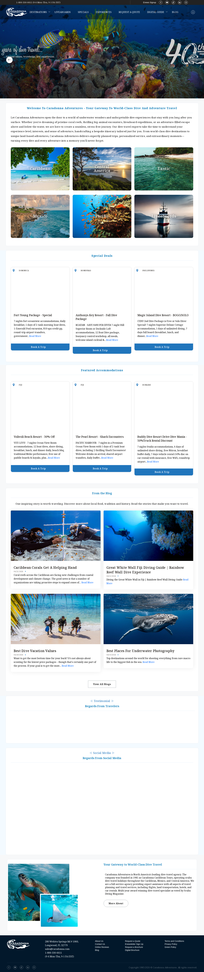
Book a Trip (40, 347)
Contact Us (100, 944)
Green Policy (170, 947)
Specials (83, 12)
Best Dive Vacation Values (35, 650)
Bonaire (146, 385)
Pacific (102, 216)
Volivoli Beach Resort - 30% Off (34, 437)
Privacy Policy (171, 944)
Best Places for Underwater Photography (140, 650)
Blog (175, 12)
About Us (99, 941)
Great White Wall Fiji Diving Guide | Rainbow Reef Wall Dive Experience (145, 569)
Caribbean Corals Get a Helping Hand (45, 567)
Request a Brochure (134, 947)
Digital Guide (155, 12)
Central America (102, 168)
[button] (9, 60)
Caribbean (40, 169)
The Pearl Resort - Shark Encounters (100, 437)
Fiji (20, 385)
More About (116, 903)
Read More (35, 336)
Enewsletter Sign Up (134, 944)
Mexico (40, 216)
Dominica (24, 270)
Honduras (86, 270)
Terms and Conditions (174, 941)
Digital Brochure (132, 950)
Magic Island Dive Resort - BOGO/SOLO (163, 315)
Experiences (103, 12)
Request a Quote (129, 12)
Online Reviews (102, 947)
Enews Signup (149, 2)
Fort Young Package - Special (33, 315)
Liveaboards (63, 12)
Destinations (38, 12)
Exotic (164, 169)
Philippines (148, 270)
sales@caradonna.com (57, 949)
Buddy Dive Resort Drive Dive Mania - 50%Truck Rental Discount (162, 438)
